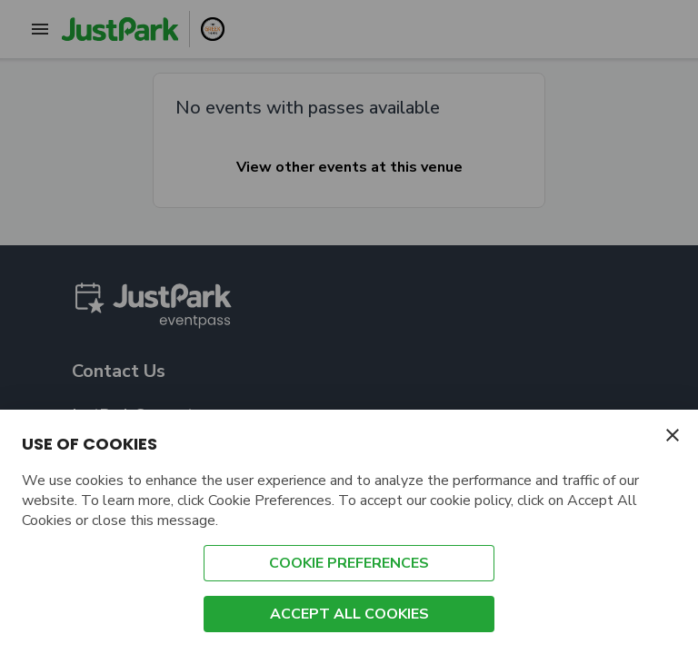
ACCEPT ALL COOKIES (349, 614)
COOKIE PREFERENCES (349, 563)
